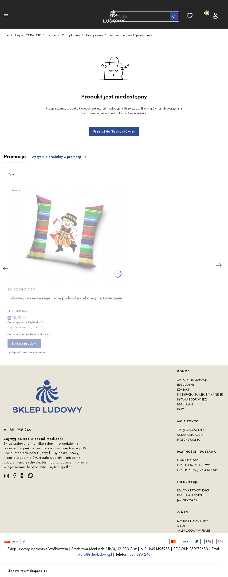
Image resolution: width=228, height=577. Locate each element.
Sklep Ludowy (12, 35)
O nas (181, 526)
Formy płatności (189, 460)
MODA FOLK (33, 35)
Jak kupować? (187, 500)
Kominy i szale (94, 35)
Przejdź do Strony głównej (114, 131)
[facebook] (14, 475)
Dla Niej (51, 35)
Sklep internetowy (25, 571)
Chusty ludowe (71, 35)
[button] (6, 16)
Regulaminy (185, 385)
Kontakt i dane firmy (192, 521)
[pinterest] (22, 475)
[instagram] (6, 476)
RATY (180, 409)
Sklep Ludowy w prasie (194, 531)
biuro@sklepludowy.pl (95, 554)
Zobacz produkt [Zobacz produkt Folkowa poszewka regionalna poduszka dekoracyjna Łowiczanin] (24, 343)
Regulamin (185, 404)
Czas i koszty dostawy (194, 465)
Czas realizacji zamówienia (197, 470)
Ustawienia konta (190, 435)
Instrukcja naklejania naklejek (200, 395)
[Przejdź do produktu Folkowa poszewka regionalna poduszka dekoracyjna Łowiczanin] (66, 235)
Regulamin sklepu (190, 495)
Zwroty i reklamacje (192, 380)
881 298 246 (140, 554)
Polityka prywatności (193, 490)
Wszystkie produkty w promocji (59, 156)
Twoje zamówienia (190, 430)
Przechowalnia (188, 440)
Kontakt (183, 390)
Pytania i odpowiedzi (192, 399)
